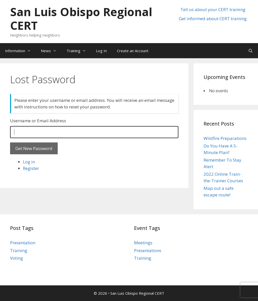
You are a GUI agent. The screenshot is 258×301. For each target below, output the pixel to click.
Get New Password (33, 148)
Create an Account (132, 50)
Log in (29, 162)
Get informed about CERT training (213, 18)
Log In (101, 50)
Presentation (22, 243)
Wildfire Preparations (225, 138)
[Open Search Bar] (250, 50)
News (51, 50)
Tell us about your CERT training (212, 9)
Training (79, 50)
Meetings (143, 243)
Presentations (147, 250)
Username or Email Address (38, 121)
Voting (16, 258)
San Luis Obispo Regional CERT (81, 18)
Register (31, 168)
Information (20, 50)
